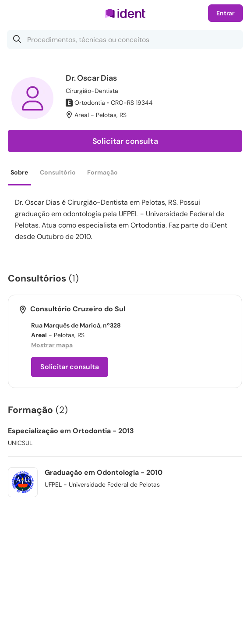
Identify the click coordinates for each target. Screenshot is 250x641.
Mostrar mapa (52, 345)
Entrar (225, 13)
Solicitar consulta (125, 141)
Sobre (19, 172)
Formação (102, 172)
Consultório (58, 172)
